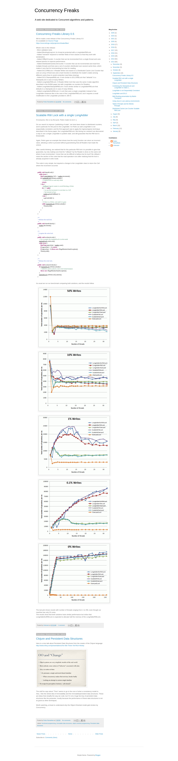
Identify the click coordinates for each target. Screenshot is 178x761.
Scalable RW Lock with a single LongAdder (62, 115)
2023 (113, 36)
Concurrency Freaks (57, 10)
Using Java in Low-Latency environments (126, 101)
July (114, 117)
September (117, 73)
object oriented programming (81, 723)
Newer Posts (41, 734)
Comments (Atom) (51, 737)
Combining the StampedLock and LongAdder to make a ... (123, 87)
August (115, 114)
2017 (113, 50)
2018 (113, 47)
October (116, 70)
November (116, 67)
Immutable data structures (64, 723)
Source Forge (53, 41)
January (116, 131)
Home (70, 734)
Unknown (116, 145)
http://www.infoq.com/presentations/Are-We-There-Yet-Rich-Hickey (60, 645)
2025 (113, 33)
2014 (113, 59)
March (115, 125)
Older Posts (99, 734)
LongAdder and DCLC (119, 93)
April (114, 123)
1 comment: (61, 625)
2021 (113, 39)
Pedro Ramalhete (116, 142)
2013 (113, 62)
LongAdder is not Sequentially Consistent (126, 90)
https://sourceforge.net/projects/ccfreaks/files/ (52, 43)
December (116, 64)
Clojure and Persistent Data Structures (59, 638)
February (116, 128)
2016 (113, 53)
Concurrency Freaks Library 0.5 (55, 33)
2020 (113, 41)
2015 (113, 56)
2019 (113, 44)
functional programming (49, 723)
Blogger (97, 755)
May (114, 120)
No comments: (67, 102)
